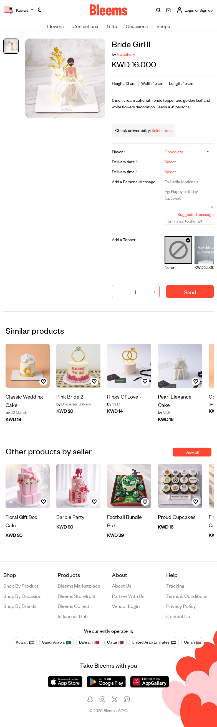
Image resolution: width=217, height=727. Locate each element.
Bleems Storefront (77, 595)
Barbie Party (70, 516)
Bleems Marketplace (79, 585)
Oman (192, 642)
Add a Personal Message (133, 181)
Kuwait (25, 642)
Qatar (115, 642)
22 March (16, 412)
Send (190, 291)
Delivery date (124, 161)
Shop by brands (19, 605)
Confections (85, 25)
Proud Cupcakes (177, 516)
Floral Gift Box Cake (21, 520)
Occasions (137, 25)
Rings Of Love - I (125, 396)
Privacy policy (181, 605)
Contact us (178, 616)
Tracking (175, 585)
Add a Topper (123, 239)
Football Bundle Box (124, 520)
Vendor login (126, 605)
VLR (113, 404)
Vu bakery (126, 54)
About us (121, 585)
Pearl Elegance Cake (174, 400)
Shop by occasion (22, 595)
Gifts (112, 25)
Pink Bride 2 (69, 396)
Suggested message (196, 214)
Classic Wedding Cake (24, 400)
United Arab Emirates (154, 642)
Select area (161, 130)
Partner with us (128, 595)
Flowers (55, 25)
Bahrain (89, 642)
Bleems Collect (73, 605)
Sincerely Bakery (73, 404)
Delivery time (124, 171)
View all (192, 452)
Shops (163, 25)
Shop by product (21, 585)
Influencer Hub (73, 616)
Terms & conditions (186, 595)
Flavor (118, 151)
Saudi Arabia (56, 642)
